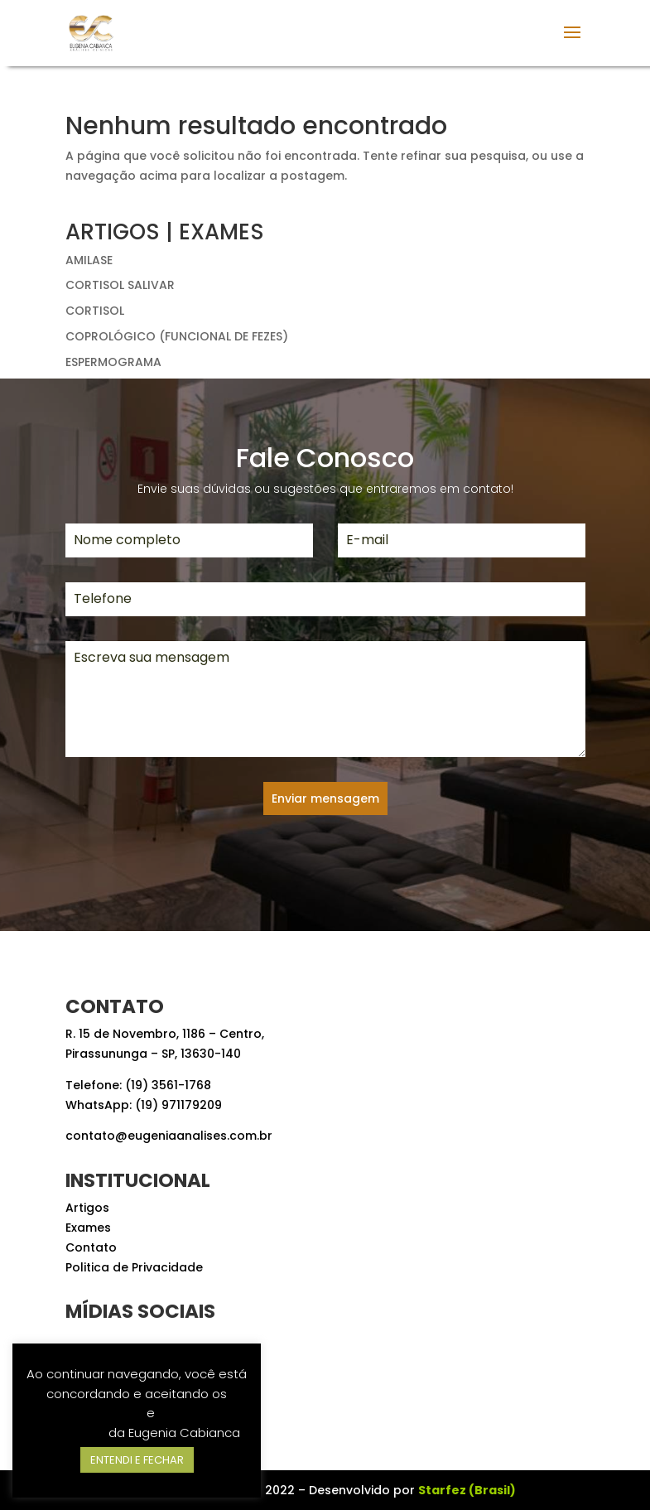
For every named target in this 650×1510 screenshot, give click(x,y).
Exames (88, 1227)
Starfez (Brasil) (467, 1490)
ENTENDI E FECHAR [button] (137, 1460)
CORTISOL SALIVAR (120, 285)
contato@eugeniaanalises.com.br (168, 1135)
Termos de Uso (97, 1412)
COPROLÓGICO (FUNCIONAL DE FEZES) (176, 336)
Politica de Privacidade (134, 1267)
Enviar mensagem (325, 798)
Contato (91, 1247)
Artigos (87, 1207)
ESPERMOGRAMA (113, 362)
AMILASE (89, 260)
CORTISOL (94, 310)
